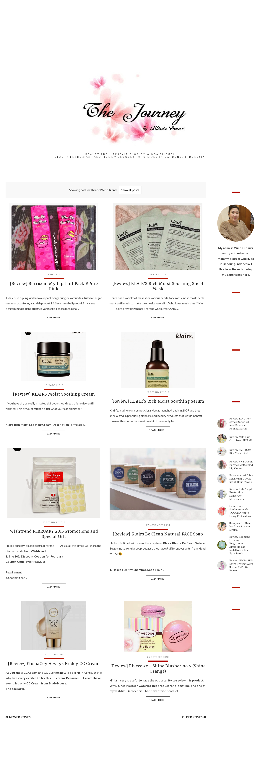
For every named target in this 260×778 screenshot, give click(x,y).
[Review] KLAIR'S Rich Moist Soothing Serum (158, 401)
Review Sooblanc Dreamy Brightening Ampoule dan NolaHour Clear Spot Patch (239, 545)
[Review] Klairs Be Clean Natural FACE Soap (157, 533)
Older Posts (192, 716)
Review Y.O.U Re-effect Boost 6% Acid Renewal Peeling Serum (240, 423)
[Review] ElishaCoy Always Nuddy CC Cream (54, 663)
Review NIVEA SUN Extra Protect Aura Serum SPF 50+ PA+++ (241, 565)
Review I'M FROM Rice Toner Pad (240, 451)
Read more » (54, 317)
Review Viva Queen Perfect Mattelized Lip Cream (241, 465)
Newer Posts (20, 716)
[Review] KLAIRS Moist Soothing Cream (54, 394)
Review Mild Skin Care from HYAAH (240, 438)
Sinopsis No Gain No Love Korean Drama (240, 526)
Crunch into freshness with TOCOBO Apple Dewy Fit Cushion (240, 511)
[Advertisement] (130, 41)
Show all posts (130, 190)
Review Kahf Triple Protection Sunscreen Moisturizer (241, 494)
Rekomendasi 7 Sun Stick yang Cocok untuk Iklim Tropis (241, 479)
